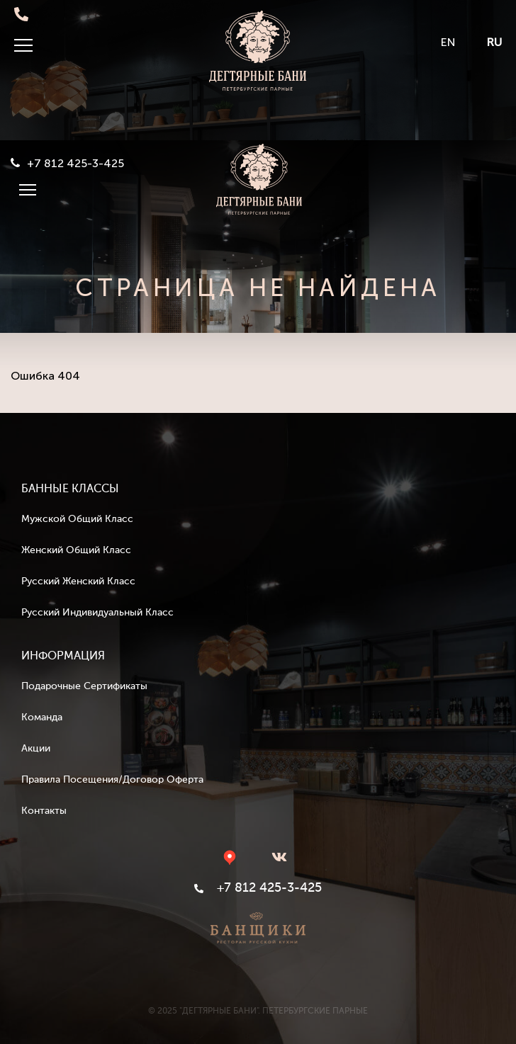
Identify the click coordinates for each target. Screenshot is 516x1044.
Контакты (44, 811)
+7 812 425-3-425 (75, 163)
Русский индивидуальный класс (97, 613)
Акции (35, 749)
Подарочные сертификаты (84, 686)
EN (448, 42)
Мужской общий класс (77, 519)
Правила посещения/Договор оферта (112, 780)
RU (494, 42)
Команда (41, 717)
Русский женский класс (78, 581)
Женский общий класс (76, 550)
